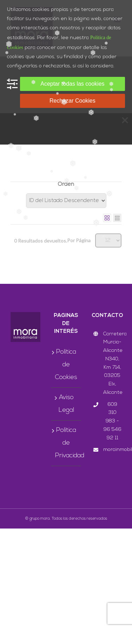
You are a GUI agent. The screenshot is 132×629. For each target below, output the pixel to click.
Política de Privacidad (66, 443)
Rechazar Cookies (72, 101)
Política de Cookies (66, 365)
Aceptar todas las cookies (72, 84)
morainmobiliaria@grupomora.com (112, 449)
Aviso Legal (66, 404)
